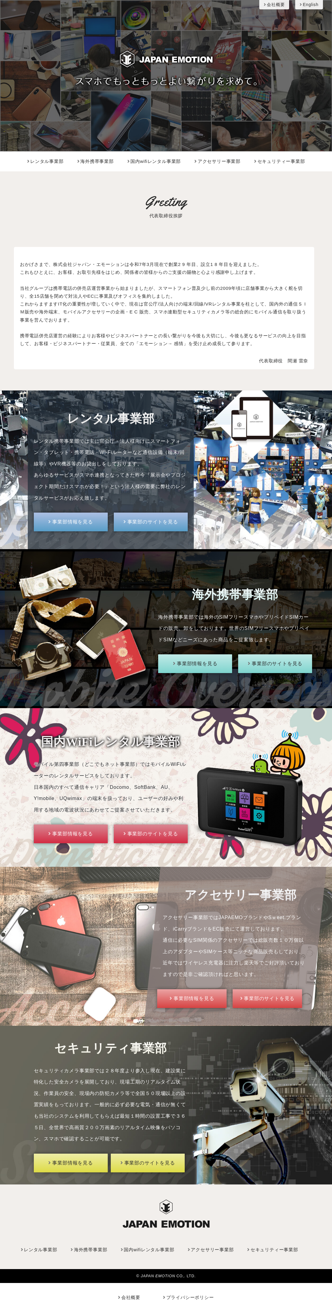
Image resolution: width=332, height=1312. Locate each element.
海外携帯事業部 (95, 161)
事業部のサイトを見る (150, 521)
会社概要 (274, 4)
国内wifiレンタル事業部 (154, 161)
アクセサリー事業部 (217, 161)
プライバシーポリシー (188, 1297)
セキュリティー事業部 (279, 161)
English (309, 4)
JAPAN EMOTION (158, 1275)
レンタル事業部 (45, 161)
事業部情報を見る (70, 521)
